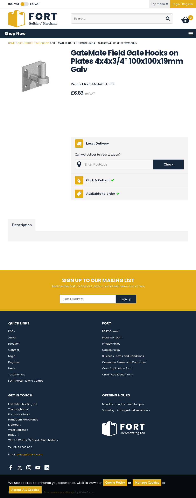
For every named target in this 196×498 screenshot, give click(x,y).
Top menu (159, 4)
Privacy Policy (111, 344)
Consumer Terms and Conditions (124, 362)
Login (11, 356)
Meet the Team (112, 337)
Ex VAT (35, 4)
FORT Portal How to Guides (25, 381)
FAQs (11, 331)
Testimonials (16, 374)
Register (13, 362)
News (12, 368)
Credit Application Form (118, 374)
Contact (13, 350)
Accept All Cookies (25, 490)
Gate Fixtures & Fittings (33, 43)
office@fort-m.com (29, 454)
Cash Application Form (117, 368)
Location (14, 344)
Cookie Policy (111, 350)
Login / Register (183, 4)
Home (11, 43)
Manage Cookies (147, 483)
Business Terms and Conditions (123, 356)
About (12, 337)
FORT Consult (110, 331)
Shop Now (99, 34)
